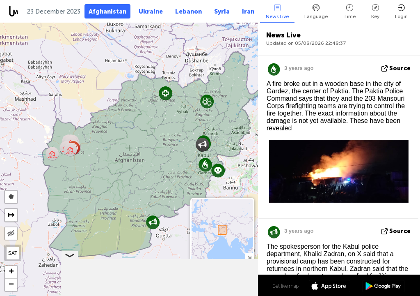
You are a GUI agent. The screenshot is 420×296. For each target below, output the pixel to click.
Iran (248, 11)
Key (375, 11)
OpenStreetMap (211, 292)
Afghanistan (107, 11)
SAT (12, 253)
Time (349, 11)
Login (401, 11)
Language (316, 11)
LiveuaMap (181, 292)
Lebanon (188, 11)
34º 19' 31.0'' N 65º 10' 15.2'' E (225, 285)
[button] (218, 170)
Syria (222, 11)
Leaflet (127, 292)
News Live (277, 11)
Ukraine (151, 11)
